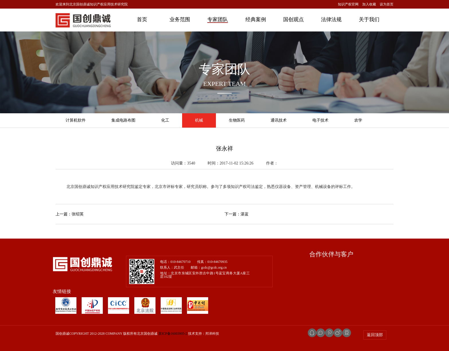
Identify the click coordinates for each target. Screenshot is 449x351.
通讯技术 (279, 120)
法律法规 (331, 19)
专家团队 (217, 19)
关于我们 (369, 19)
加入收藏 (369, 4)
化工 (165, 120)
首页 (142, 19)
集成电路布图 (123, 120)
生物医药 (237, 120)
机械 (199, 120)
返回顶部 (375, 335)
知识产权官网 (348, 4)
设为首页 (386, 4)
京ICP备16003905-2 (172, 334)
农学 (358, 120)
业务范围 (180, 19)
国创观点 (293, 19)
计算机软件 (76, 120)
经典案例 (255, 19)
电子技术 (320, 120)
